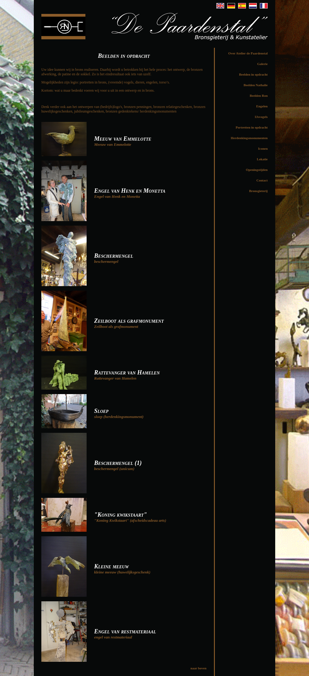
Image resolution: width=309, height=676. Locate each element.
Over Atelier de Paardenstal (248, 53)
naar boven (198, 668)
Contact (262, 180)
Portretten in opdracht (252, 127)
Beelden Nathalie (256, 85)
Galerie (262, 64)
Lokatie (262, 159)
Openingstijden (257, 169)
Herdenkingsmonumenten (249, 138)
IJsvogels (261, 117)
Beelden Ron (259, 95)
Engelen (262, 106)
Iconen (263, 148)
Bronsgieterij (258, 191)
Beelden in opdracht (253, 74)
